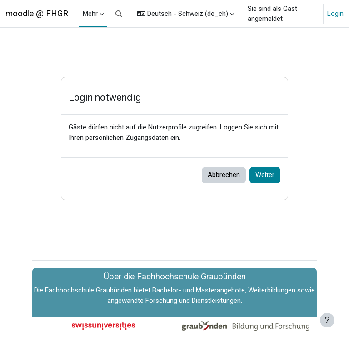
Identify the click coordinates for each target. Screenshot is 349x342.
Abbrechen (224, 175)
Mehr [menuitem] (90, 14)
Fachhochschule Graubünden (88, 290)
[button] (119, 13)
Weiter (264, 175)
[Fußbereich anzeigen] (327, 320)
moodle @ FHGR (36, 14)
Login (335, 14)
